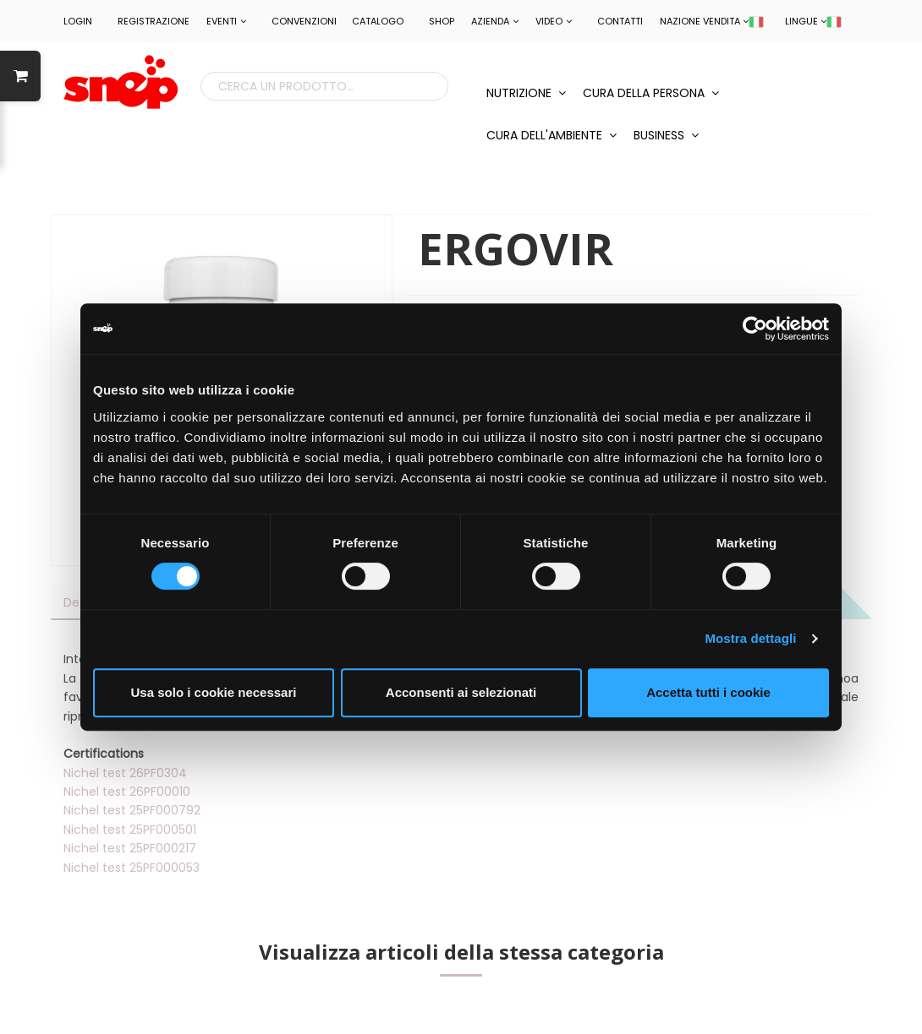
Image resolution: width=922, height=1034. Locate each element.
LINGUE (813, 21)
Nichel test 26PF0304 (125, 773)
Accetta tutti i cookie (708, 692)
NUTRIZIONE (526, 92)
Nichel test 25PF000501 (129, 829)
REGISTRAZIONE (153, 21)
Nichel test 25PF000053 (131, 867)
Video (553, 21)
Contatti (620, 21)
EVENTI (226, 21)
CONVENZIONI (304, 21)
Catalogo (377, 21)
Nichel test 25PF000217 (129, 848)
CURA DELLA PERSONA (651, 92)
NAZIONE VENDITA (712, 21)
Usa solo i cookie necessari (214, 692)
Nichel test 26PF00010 (126, 791)
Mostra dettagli (750, 638)
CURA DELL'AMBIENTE (551, 135)
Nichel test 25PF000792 (131, 810)
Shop (441, 21)
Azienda (495, 21)
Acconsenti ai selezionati (461, 692)
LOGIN (77, 21)
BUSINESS (666, 135)
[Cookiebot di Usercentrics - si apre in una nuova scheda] (755, 328)
